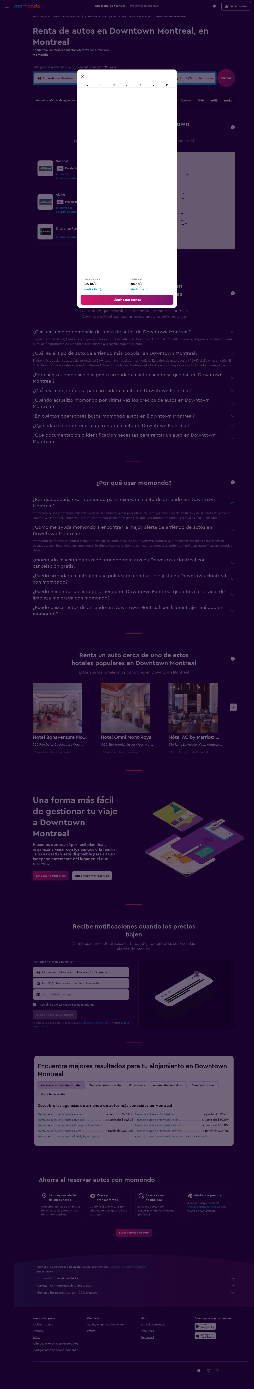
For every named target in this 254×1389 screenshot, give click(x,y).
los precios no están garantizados (128, 1267)
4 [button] (73, 124)
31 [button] (63, 163)
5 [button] (82, 124)
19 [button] (82, 144)
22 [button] (111, 144)
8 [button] (111, 124)
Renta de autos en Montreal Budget (61, 1120)
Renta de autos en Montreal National (158, 1125)
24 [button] (63, 153)
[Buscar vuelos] (7, 18)
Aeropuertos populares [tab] (168, 1085)
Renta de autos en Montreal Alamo (60, 1114)
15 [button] (111, 134)
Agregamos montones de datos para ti (136, 1285)
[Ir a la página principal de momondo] (27, 6)
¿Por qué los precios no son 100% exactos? (136, 1292)
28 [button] (101, 153)
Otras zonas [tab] (137, 1085)
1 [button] (111, 115)
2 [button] (120, 115)
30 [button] (120, 153)
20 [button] (92, 144)
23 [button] (120, 144)
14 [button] (101, 134)
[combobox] (52, 67)
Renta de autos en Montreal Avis (155, 1114)
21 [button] (101, 144)
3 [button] (63, 124)
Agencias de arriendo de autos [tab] (61, 1085)
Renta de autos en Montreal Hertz (59, 1131)
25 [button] (73, 153)
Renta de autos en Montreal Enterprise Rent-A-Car (70, 1125)
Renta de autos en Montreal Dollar (156, 1120)
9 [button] (120, 124)
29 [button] (111, 153)
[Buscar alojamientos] (7, 27)
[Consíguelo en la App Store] (205, 1335)
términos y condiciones (97, 1023)
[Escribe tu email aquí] (85, 994)
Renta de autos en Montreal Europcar (158, 1131)
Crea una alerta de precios (203, 1207)
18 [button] (72, 144)
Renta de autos (41, 16)
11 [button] (73, 134)
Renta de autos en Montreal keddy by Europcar (68, 1136)
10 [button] (63, 134)
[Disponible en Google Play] (205, 1326)
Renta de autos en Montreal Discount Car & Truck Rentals (171, 1136)
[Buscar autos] (7, 35)
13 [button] (91, 134)
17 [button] (63, 144)
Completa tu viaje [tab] (203, 1085)
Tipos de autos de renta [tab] (105, 1085)
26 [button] (82, 153)
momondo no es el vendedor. (136, 1278)
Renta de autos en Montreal (137, 16)
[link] (113, 202)
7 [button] (101, 124)
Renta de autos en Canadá (68, 16)
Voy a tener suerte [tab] (53, 1094)
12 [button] (82, 134)
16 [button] (120, 134)
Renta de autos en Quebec (102, 16)
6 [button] (92, 124)
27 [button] (92, 153)
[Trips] (7, 46)
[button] (6, 6)
